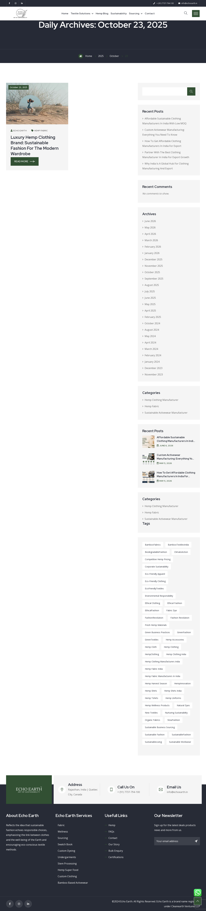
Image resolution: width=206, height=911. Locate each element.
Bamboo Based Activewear (73, 882)
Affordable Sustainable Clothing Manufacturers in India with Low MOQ (176, 441)
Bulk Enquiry (115, 850)
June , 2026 (165, 445)
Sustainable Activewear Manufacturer (166, 412)
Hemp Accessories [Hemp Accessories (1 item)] (175, 639)
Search (191, 91)
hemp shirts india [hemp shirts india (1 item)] (173, 690)
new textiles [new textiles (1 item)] (151, 712)
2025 (101, 56)
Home (65, 13)
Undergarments (67, 857)
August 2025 (152, 285)
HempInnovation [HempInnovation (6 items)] (182, 683)
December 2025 (153, 259)
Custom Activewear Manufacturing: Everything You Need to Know (175, 458)
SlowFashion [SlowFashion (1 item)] (173, 720)
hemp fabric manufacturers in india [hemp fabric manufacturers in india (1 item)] (162, 676)
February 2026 (153, 246)
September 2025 (154, 278)
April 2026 (150, 234)
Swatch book (65, 844)
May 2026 (150, 227)
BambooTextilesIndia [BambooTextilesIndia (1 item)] (178, 544)
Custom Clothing (67, 876)
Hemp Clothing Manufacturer (161, 400)
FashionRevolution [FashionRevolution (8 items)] (154, 617)
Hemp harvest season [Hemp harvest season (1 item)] (156, 683)
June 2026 (150, 221)
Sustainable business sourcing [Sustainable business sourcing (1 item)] (160, 727)
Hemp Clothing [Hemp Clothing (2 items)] (171, 646)
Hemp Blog (102, 13)
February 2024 (153, 355)
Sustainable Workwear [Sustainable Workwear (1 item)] (180, 741)
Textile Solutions (80, 13)
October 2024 (152, 323)
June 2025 (150, 297)
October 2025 (152, 272)
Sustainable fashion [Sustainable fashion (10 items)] (155, 734)
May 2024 (150, 336)
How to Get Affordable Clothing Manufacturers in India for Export (176, 476)
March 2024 (151, 349)
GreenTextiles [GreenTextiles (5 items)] (151, 639)
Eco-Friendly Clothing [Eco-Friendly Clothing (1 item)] (155, 581)
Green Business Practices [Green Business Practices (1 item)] (157, 632)
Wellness (63, 831)
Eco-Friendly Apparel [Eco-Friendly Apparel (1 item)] (155, 573)
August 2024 (152, 329)
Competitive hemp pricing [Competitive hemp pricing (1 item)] (157, 559)
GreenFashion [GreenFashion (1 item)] (184, 632)
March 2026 (151, 240)
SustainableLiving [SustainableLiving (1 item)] (153, 741)
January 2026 (152, 253)
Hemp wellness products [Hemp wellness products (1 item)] (157, 705)
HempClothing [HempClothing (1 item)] (152, 654)
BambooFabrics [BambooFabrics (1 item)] (153, 544)
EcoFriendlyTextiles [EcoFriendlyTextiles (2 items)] (154, 588)
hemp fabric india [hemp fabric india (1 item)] (154, 668)
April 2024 (150, 342)
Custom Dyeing (66, 850)
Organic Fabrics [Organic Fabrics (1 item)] (152, 720)
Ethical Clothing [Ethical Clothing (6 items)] (152, 603)
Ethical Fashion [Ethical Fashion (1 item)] (174, 603)
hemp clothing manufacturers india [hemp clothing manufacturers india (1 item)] (162, 661)
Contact (150, 13)
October (114, 56)
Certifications (116, 857)
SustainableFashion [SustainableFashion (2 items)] (181, 734)
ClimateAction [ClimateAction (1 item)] (181, 552)
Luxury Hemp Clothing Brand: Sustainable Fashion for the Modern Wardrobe (34, 145)
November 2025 (154, 266)
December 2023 (153, 368)
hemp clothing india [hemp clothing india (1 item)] (176, 654)
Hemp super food (68, 870)
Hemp (111, 825)
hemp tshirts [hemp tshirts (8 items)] (151, 698)
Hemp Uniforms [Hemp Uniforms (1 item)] (173, 698)
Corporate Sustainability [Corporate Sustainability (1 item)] (156, 566)
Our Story (114, 844)
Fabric (61, 825)
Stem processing (67, 863)
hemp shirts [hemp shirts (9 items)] (151, 690)
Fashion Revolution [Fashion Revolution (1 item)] (179, 617)
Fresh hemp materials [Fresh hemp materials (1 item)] (156, 625)
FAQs (111, 831)
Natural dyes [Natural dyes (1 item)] (183, 705)
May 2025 (150, 304)
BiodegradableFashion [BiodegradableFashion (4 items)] (156, 552)
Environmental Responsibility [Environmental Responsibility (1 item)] (159, 595)
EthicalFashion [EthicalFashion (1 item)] (152, 610)
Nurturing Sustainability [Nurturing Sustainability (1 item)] (176, 712)
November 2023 (154, 374)
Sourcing (134, 13)
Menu (196, 13)
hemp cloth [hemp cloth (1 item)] (151, 646)
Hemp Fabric (39, 130)
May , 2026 (164, 463)
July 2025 (150, 291)
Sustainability (119, 13)
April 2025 (150, 310)
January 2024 (152, 361)
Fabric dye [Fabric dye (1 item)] (171, 610)
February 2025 (153, 317)
